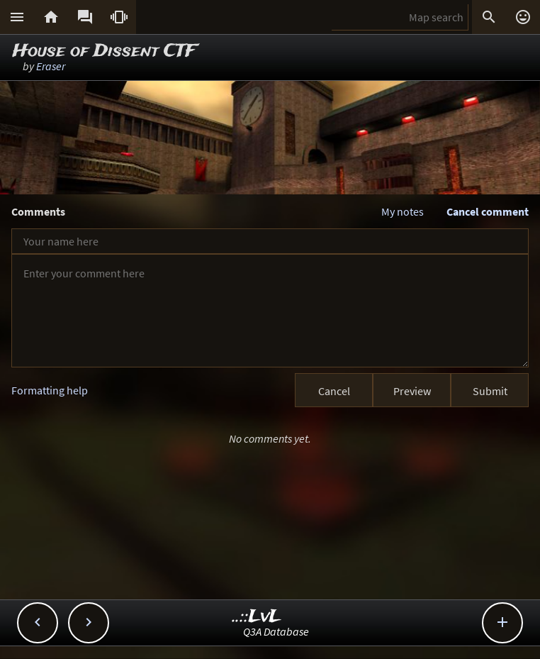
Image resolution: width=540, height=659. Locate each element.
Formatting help (49, 390)
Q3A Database (276, 631)
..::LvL (257, 616)
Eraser (50, 66)
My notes (402, 211)
